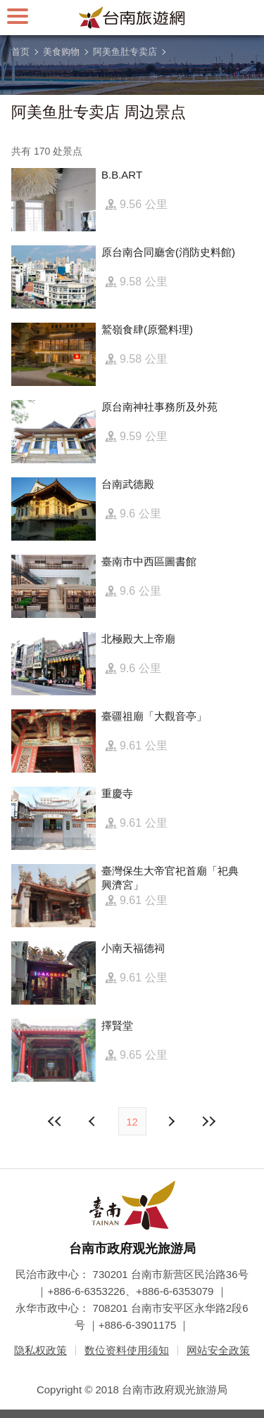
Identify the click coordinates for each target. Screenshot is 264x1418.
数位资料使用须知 (126, 1350)
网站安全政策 (218, 1350)
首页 (20, 51)
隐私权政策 (40, 1350)
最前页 (55, 1121)
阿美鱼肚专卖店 (125, 51)
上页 (171, 1121)
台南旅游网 (132, 17)
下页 (94, 1121)
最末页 (209, 1121)
